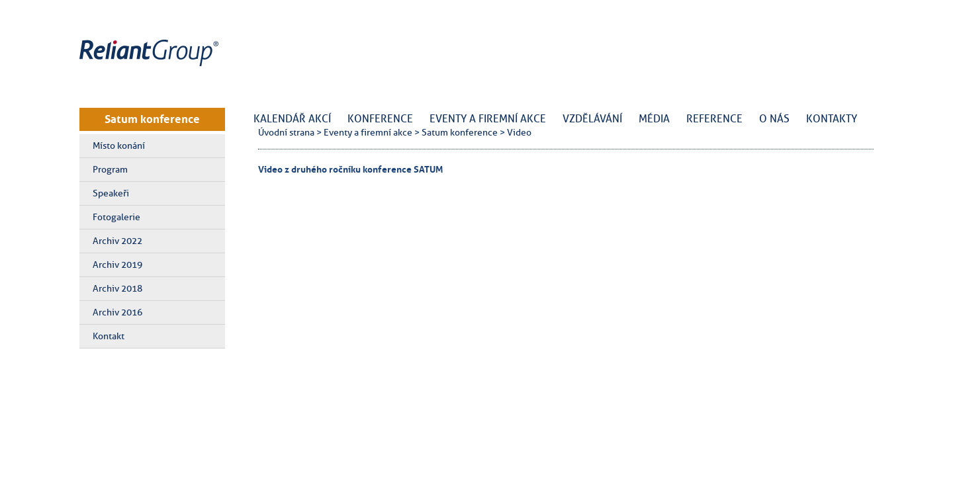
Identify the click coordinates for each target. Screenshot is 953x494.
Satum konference (152, 119)
